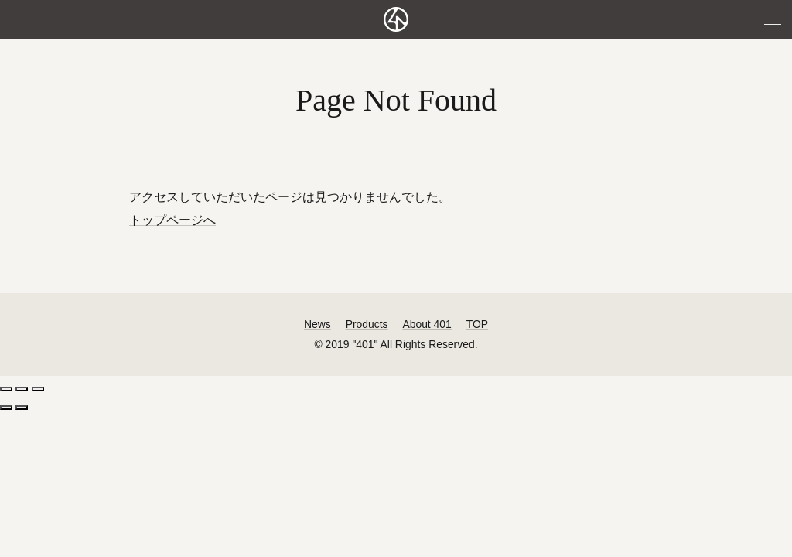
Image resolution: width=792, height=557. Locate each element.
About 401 (426, 324)
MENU (772, 19)
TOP (477, 324)
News (317, 324)
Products (367, 324)
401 (396, 19)
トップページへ (172, 220)
